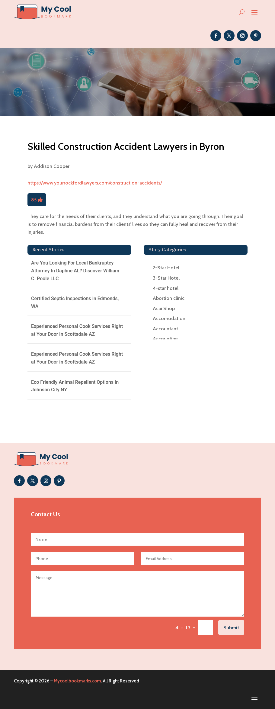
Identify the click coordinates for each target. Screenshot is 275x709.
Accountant (165, 329)
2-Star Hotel (166, 268)
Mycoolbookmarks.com (77, 681)
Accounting (165, 339)
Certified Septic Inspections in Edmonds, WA (75, 302)
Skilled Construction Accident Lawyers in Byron (125, 146)
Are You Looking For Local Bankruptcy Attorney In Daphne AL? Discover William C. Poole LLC (75, 270)
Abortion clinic (168, 298)
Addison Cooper (51, 166)
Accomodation (169, 318)
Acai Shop (164, 308)
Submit (231, 627)
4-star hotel (165, 288)
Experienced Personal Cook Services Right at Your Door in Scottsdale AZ (77, 330)
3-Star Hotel (166, 278)
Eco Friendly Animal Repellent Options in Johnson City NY (75, 386)
